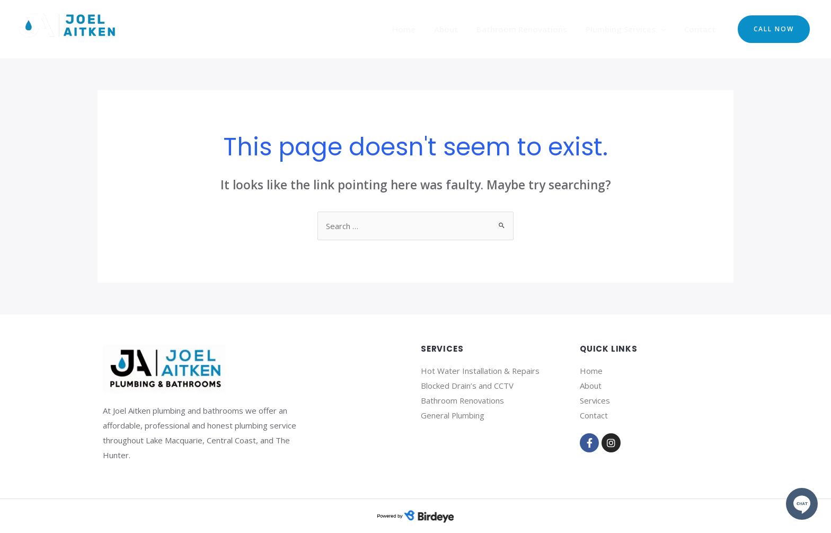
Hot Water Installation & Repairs (480, 370)
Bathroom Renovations (528, 29)
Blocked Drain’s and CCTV (467, 385)
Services (595, 400)
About (455, 29)
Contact (701, 29)
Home (415, 29)
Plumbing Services (629, 29)
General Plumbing (453, 415)
